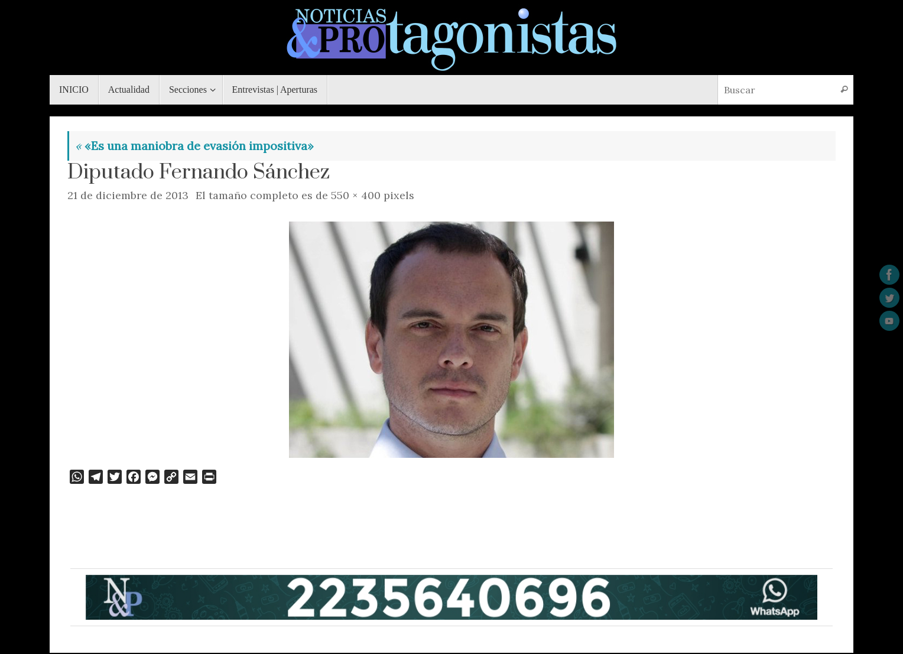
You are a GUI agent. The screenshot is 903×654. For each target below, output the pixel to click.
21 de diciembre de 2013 (128, 195)
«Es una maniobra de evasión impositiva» (194, 145)
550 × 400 (356, 195)
